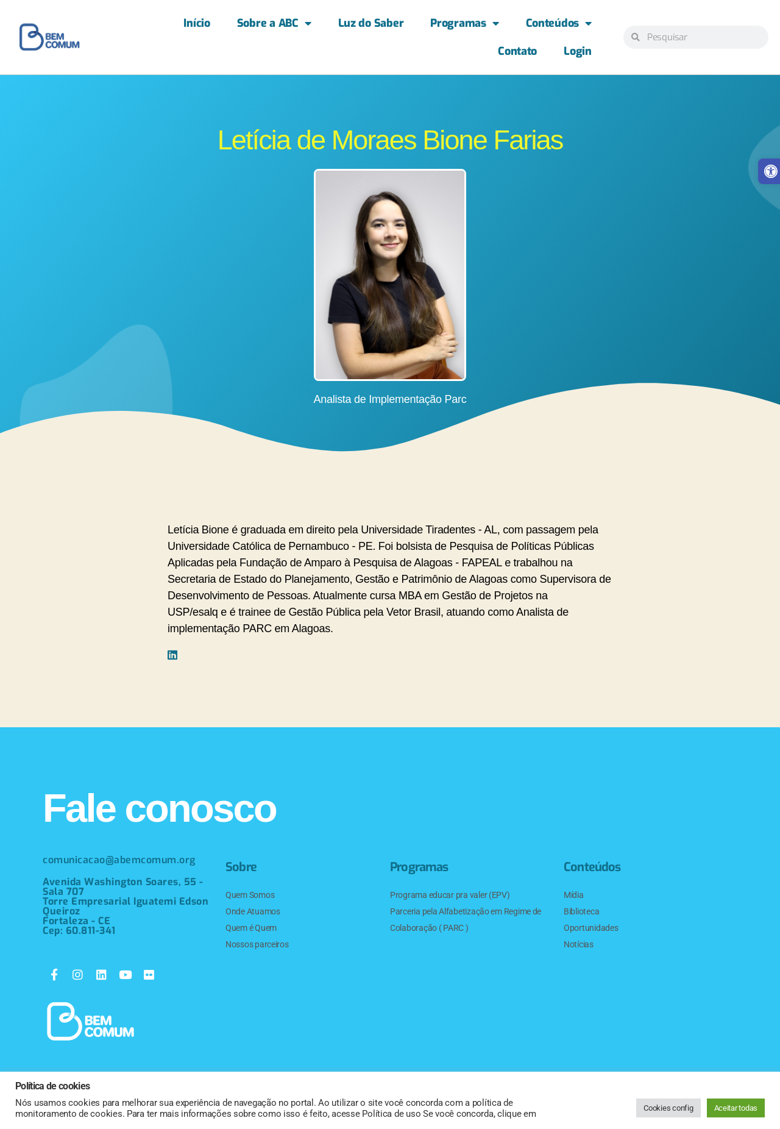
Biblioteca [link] (581, 911)
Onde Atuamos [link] (252, 911)
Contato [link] (517, 51)
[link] (49, 37)
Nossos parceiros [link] (257, 944)
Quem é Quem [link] (251, 928)
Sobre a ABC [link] (274, 23)
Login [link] (578, 51)
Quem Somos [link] (249, 895)
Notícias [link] (579, 944)
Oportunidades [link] (591, 928)
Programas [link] (464, 23)
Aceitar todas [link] (736, 1108)
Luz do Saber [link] (371, 23)
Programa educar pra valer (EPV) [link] (450, 895)
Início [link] (196, 23)
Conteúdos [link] (559, 23)
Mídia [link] (574, 895)
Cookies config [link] (668, 1108)
